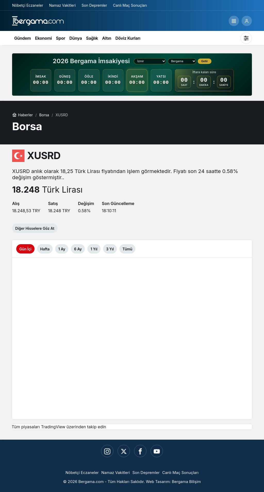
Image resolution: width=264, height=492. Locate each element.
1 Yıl (93, 249)
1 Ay (61, 249)
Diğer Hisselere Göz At (34, 228)
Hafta (45, 249)
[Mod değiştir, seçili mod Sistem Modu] (246, 38)
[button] (234, 21)
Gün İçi (25, 249)
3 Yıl (110, 249)
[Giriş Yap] (247, 21)
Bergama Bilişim (186, 481)
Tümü (127, 249)
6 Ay (78, 249)
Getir (204, 61)
